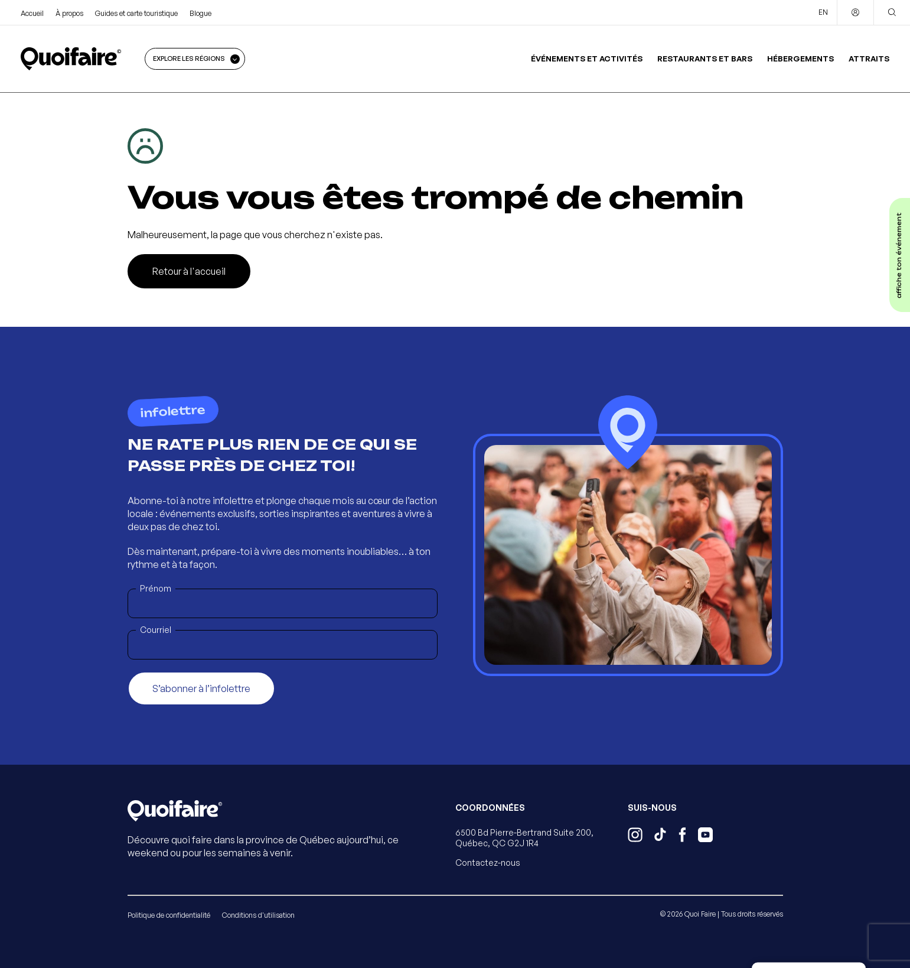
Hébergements (800, 58)
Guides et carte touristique (136, 13)
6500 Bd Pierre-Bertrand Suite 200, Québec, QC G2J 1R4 (524, 837)
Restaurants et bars (704, 58)
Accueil (32, 13)
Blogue (200, 13)
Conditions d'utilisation (258, 915)
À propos (69, 13)
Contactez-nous (487, 862)
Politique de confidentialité (169, 915)
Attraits (869, 58)
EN (823, 12)
